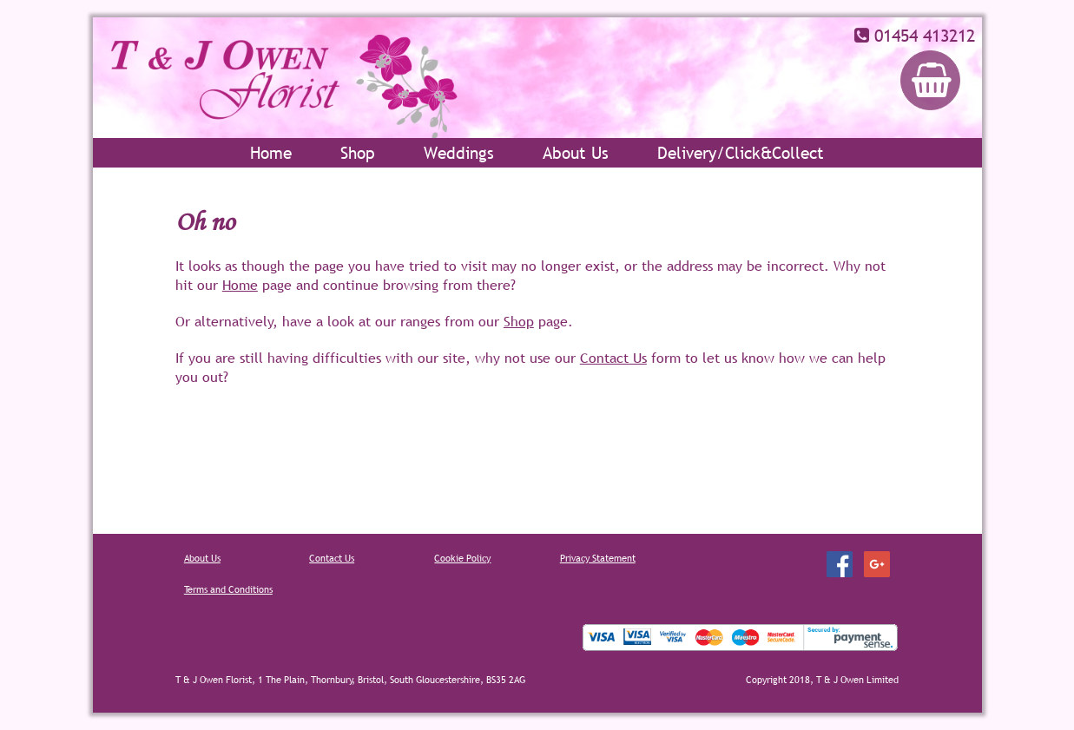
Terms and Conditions (228, 589)
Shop (357, 152)
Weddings (459, 152)
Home (271, 152)
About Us (576, 152)
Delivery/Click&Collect (740, 152)
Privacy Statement (598, 558)
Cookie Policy (462, 558)
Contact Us (613, 357)
